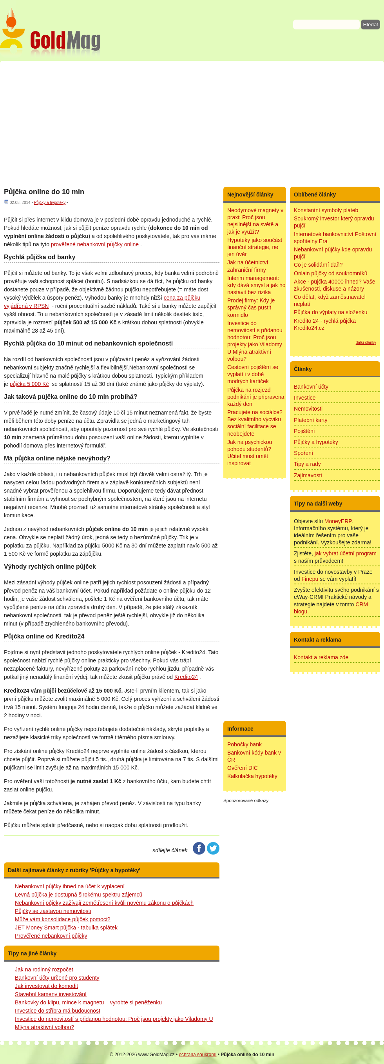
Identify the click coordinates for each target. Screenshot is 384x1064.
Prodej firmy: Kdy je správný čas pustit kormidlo (251, 307)
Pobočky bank (244, 744)
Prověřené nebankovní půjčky (51, 936)
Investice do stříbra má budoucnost (57, 1011)
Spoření (303, 453)
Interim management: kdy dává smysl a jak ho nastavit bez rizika (256, 285)
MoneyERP (337, 521)
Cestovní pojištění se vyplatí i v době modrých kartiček (252, 374)
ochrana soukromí (197, 1054)
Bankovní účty (311, 387)
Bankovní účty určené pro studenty (57, 978)
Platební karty (311, 420)
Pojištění (304, 431)
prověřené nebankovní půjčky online (95, 244)
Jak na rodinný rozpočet (44, 969)
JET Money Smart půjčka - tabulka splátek (66, 927)
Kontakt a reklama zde (321, 657)
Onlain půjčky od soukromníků (331, 273)
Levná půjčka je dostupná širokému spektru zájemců (78, 894)
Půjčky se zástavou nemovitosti (53, 911)
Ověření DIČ (242, 768)
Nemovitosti (308, 409)
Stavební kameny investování (51, 994)
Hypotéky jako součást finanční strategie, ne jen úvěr (254, 247)
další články (366, 342)
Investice (304, 398)
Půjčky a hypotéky (50, 202)
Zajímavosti (308, 475)
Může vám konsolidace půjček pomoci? (62, 919)
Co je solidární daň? (318, 265)
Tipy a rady (307, 464)
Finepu (309, 579)
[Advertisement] (192, 123)
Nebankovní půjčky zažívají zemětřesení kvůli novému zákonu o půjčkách (104, 903)
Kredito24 (186, 677)
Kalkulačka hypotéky (252, 776)
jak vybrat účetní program (346, 553)
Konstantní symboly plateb (326, 210)
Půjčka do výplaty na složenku (331, 312)
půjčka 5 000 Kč (29, 384)
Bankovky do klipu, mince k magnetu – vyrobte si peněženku (88, 1002)
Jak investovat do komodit (46, 986)
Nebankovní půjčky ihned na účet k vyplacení (70, 886)
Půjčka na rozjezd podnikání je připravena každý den (255, 397)
